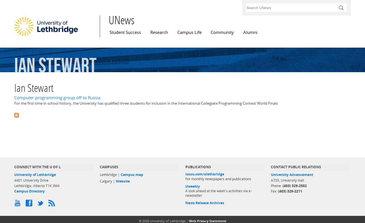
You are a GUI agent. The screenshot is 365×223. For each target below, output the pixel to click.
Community (222, 32)
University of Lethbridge (35, 175)
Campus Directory (29, 191)
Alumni (250, 32)
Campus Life (189, 32)
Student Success (125, 32)
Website (123, 181)
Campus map (132, 175)
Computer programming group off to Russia (57, 98)
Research (159, 32)
